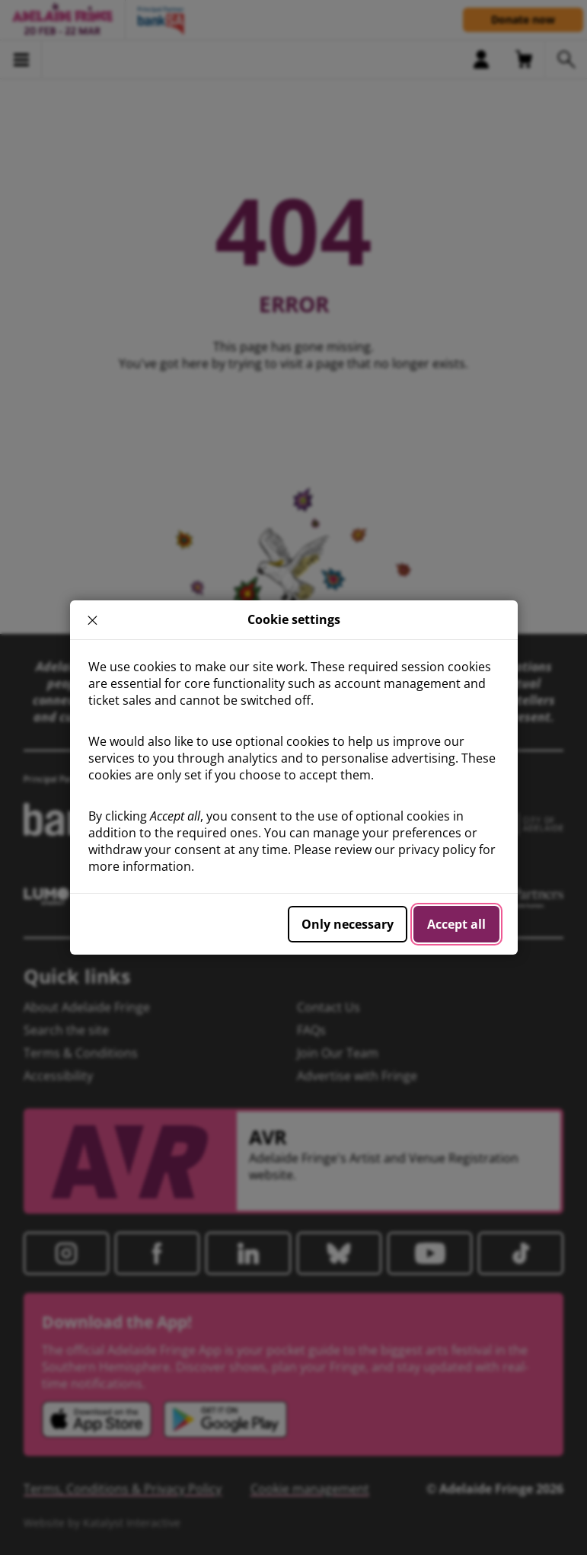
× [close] (92, 620)
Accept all (456, 924)
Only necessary (347, 924)
